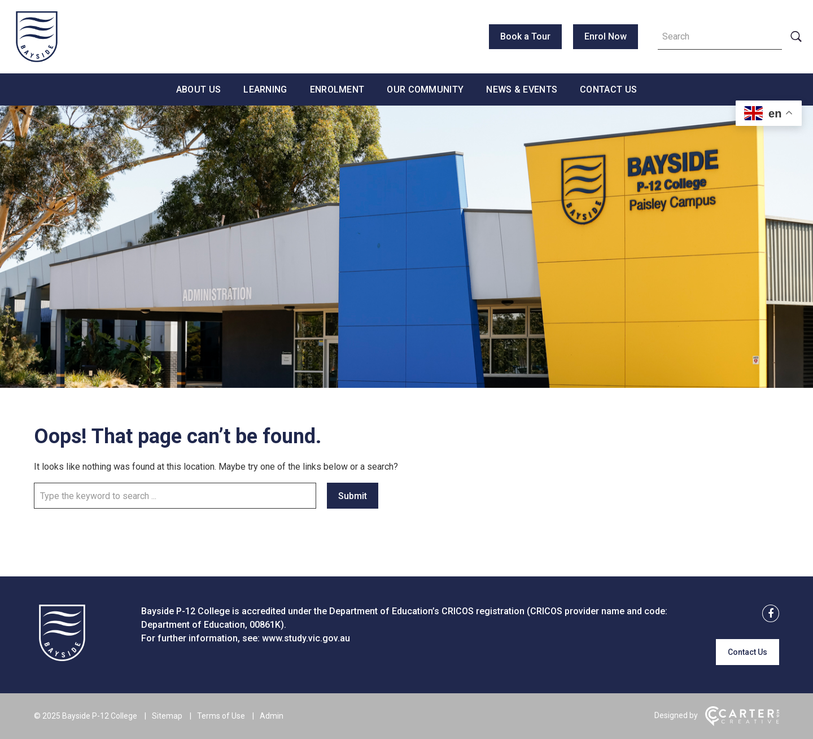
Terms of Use (221, 715)
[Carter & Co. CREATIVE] (742, 723)
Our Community (425, 89)
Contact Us (608, 89)
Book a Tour (525, 36)
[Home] (62, 658)
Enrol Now (605, 36)
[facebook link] (767, 614)
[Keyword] (720, 37)
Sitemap (167, 715)
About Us (198, 89)
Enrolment (337, 89)
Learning (265, 89)
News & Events (521, 89)
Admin (271, 715)
